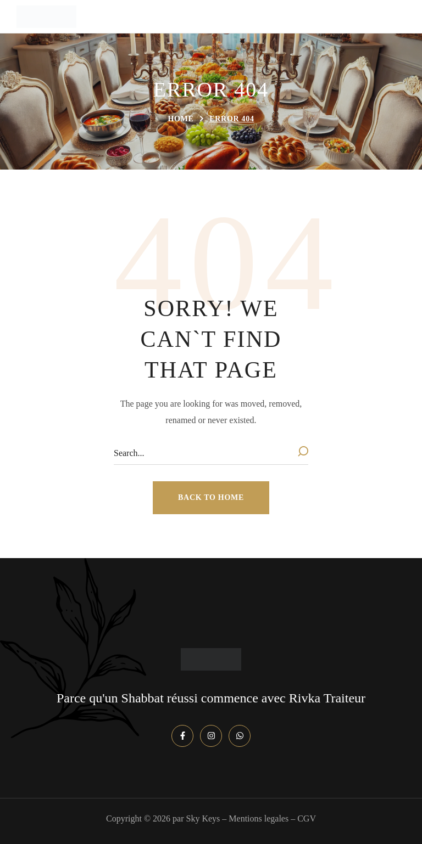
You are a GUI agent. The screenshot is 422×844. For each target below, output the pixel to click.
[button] (211, 497)
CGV (306, 818)
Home (180, 119)
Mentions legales (258, 818)
